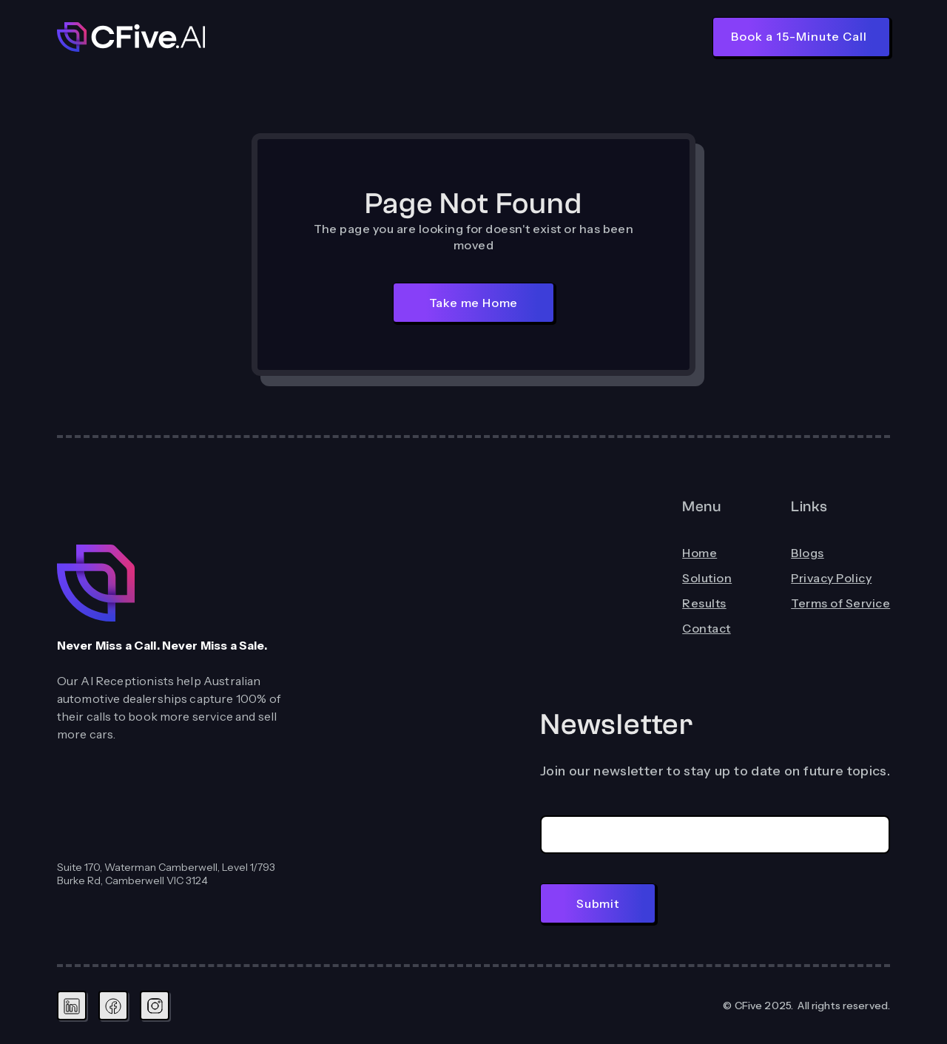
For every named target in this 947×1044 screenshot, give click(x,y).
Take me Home (474, 302)
